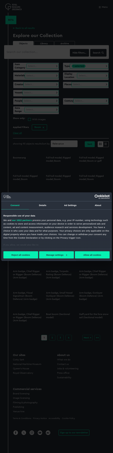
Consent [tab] (15, 205)
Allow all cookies (92, 255)
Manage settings (56, 255)
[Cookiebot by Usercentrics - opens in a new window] (97, 196)
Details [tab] (42, 205)
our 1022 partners (22, 220)
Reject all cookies (20, 255)
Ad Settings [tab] (70, 205)
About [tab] (98, 205)
